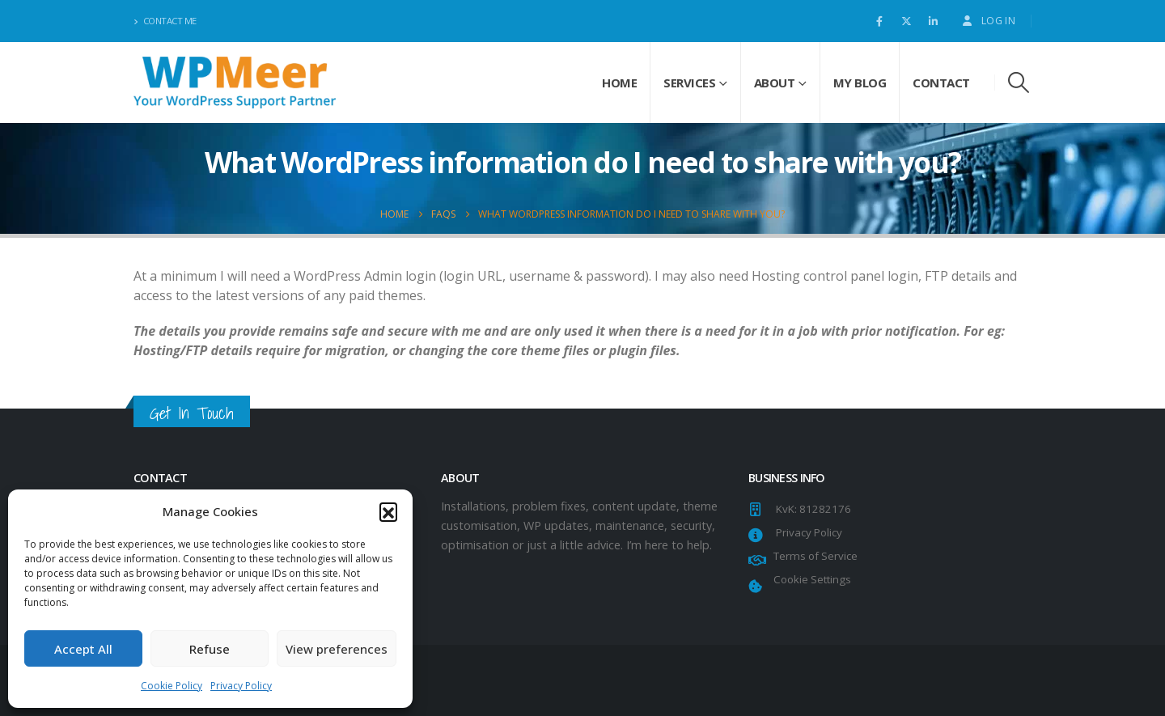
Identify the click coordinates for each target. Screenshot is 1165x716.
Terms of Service (813, 556)
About (774, 82)
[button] (388, 511)
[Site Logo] (234, 82)
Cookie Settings (810, 579)
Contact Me (165, 21)
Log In (987, 21)
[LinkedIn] (932, 21)
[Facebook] (879, 21)
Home (619, 82)
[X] (906, 21)
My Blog (860, 82)
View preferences (337, 649)
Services (689, 82)
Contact (941, 82)
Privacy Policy (241, 686)
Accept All (83, 649)
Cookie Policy (171, 686)
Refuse (209, 649)
